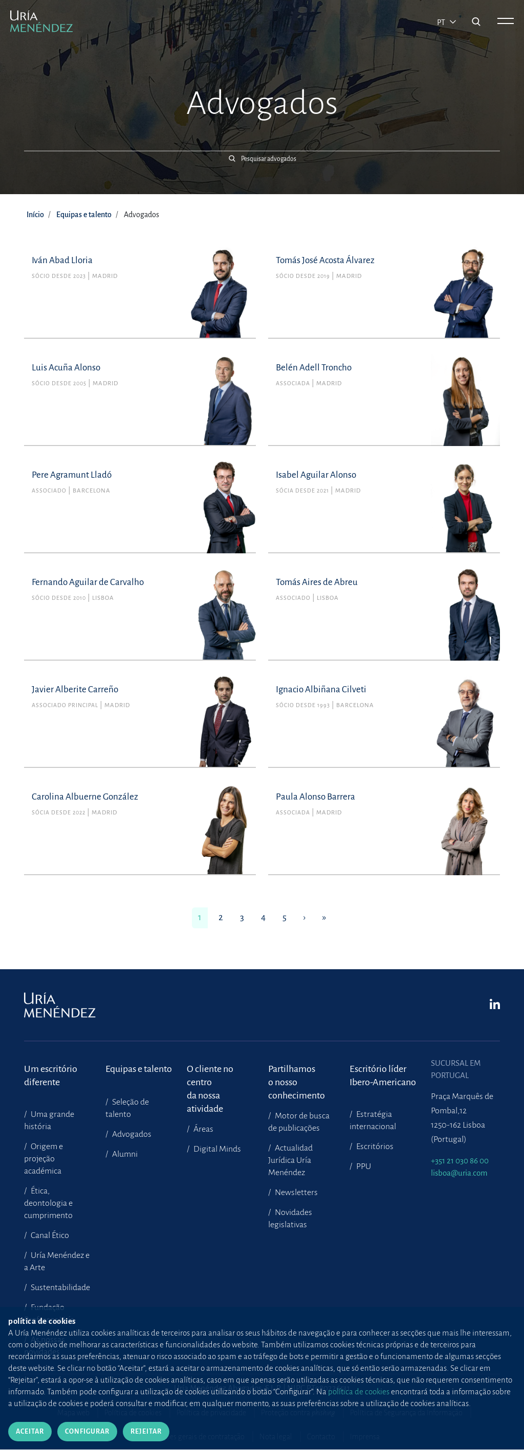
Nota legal (275, 1437)
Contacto (321, 1437)
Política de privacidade (211, 1413)
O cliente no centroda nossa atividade (210, 1076)
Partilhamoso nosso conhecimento (296, 1076)
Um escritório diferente (50, 1075)
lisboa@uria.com (459, 1172)
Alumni (124, 1154)
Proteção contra (298, 1413)
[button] (262, 158)
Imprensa (365, 1437)
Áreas (202, 1129)
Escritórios (374, 1146)
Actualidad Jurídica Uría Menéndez (290, 1160)
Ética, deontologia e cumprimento (48, 1203)
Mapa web (73, 1413)
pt (442, 22)
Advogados (131, 1134)
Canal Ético (49, 1235)
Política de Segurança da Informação (406, 1413)
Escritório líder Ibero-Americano (383, 1075)
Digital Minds (216, 1149)
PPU (363, 1166)
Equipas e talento (84, 215)
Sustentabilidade (59, 1287)
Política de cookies (133, 1413)
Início (35, 215)
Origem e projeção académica (43, 1159)
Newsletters (295, 1192)
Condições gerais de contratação (194, 1437)
